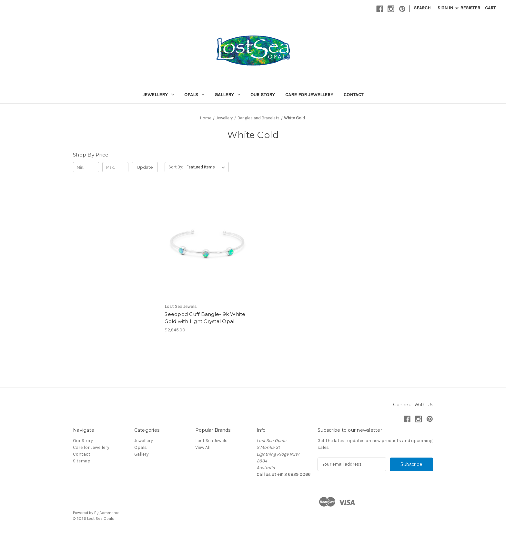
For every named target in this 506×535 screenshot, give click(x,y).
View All (202, 447)
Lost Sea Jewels (211, 440)
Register (470, 8)
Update (145, 167)
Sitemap (81, 461)
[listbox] (207, 167)
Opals (194, 94)
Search (422, 8)
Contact (353, 94)
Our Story (262, 94)
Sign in (445, 8)
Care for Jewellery (309, 94)
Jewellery (158, 94)
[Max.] (115, 167)
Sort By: (175, 167)
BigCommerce (106, 512)
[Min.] (86, 167)
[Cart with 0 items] (490, 8)
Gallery (227, 94)
